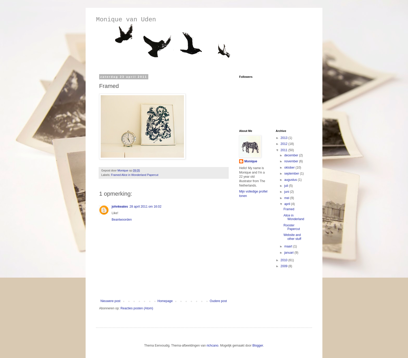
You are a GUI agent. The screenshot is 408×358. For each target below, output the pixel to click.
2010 (284, 260)
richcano (212, 345)
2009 (284, 266)
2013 (284, 138)
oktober (289, 167)
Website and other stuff (292, 236)
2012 (284, 144)
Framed (288, 209)
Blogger (257, 345)
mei (287, 198)
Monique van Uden (126, 19)
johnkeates (120, 206)
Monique (250, 161)
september (292, 173)
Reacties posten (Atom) (136, 308)
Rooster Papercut (291, 227)
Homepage (165, 301)
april (287, 204)
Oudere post (218, 301)
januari (289, 252)
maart (288, 246)
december (291, 155)
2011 (284, 150)
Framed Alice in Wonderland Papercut (134, 174)
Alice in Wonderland (293, 217)
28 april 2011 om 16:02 (146, 206)
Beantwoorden (122, 219)
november (291, 161)
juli (286, 186)
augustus (291, 180)
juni (287, 192)
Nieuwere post (110, 301)
